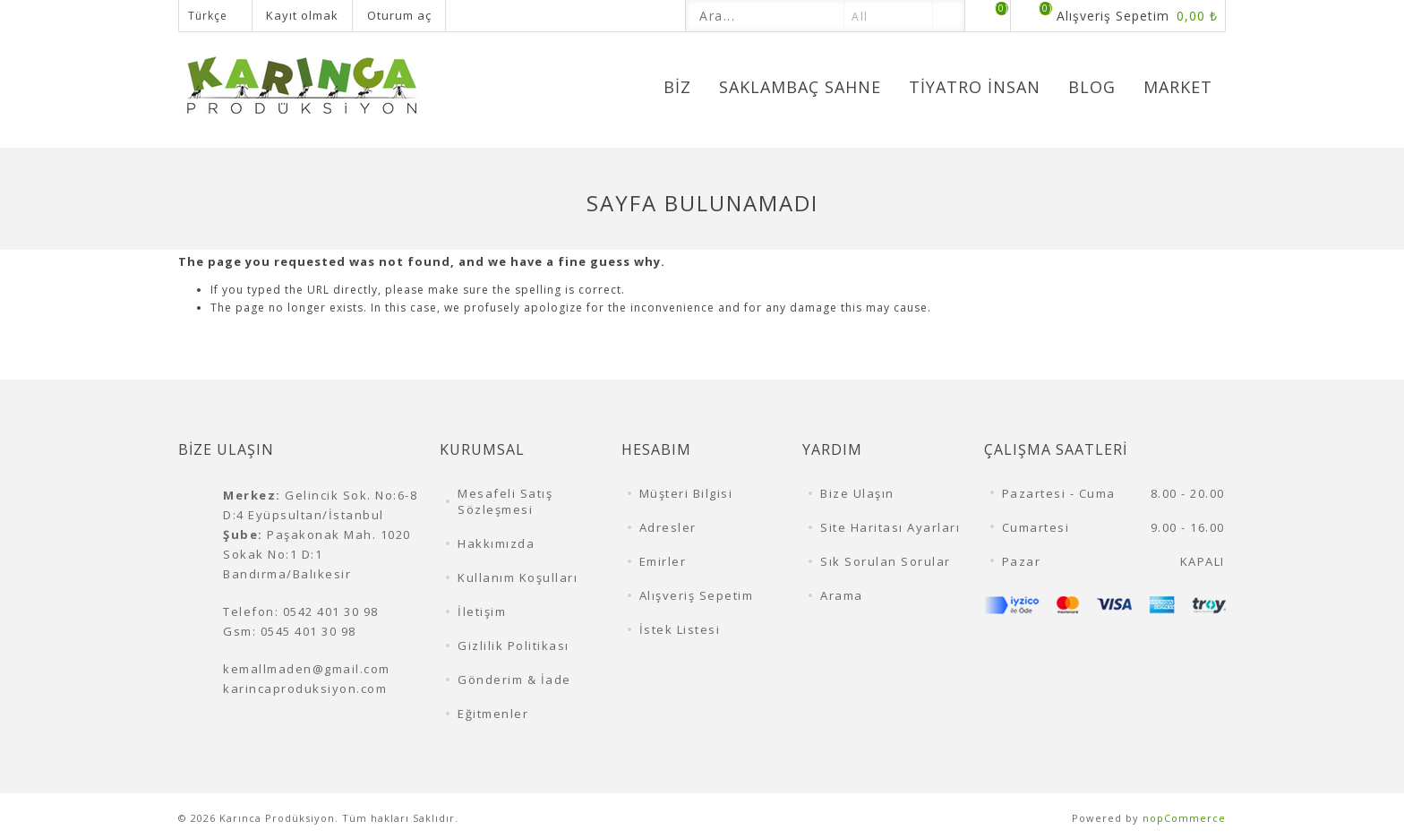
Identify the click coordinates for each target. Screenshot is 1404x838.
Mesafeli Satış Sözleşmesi (505, 501)
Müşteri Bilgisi (686, 493)
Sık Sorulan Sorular (885, 561)
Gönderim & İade (514, 679)
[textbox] (765, 15)
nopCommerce (1184, 818)
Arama (841, 595)
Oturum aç (399, 15)
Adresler (668, 527)
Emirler (663, 561)
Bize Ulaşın (857, 493)
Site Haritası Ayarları (890, 527)
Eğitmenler (493, 713)
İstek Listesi (680, 629)
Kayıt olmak (302, 15)
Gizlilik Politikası (513, 645)
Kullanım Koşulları (518, 577)
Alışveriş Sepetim (696, 595)
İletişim (482, 611)
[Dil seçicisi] (215, 15)
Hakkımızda (496, 543)
